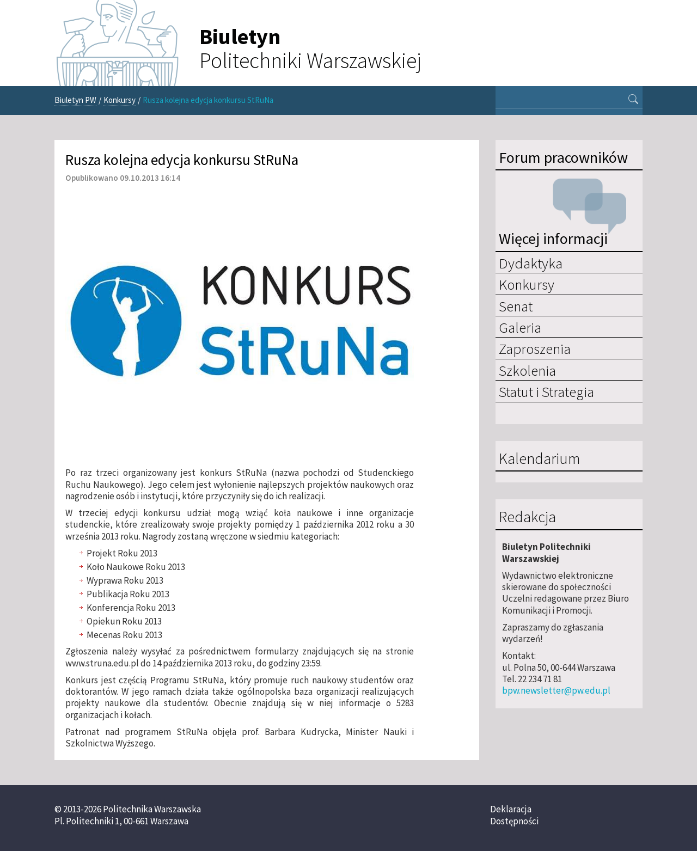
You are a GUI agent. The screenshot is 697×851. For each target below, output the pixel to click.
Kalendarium (539, 459)
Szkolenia (527, 370)
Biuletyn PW (75, 100)
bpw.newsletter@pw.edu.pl (556, 690)
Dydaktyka (531, 263)
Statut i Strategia (546, 391)
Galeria (520, 327)
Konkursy (119, 100)
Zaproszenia (535, 348)
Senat (516, 306)
